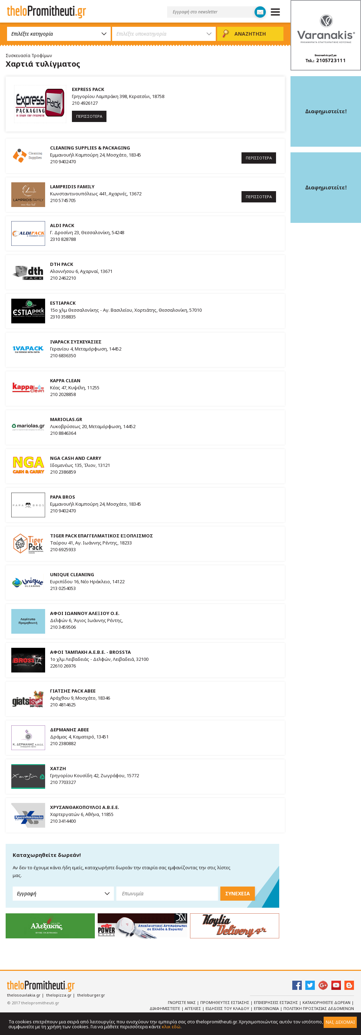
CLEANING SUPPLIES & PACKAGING (90, 148)
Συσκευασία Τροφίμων (29, 56)
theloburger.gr (91, 995)
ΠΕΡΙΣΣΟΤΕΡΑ (89, 116)
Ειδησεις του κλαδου (228, 1008)
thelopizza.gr (59, 995)
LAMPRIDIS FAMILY (72, 186)
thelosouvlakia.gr (24, 995)
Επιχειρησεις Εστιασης (276, 1002)
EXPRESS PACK (88, 89)
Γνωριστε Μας (182, 1002)
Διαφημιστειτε (165, 1008)
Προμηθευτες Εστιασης (225, 1002)
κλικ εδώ (171, 1026)
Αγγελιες (193, 1008)
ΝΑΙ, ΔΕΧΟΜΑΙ (340, 1022)
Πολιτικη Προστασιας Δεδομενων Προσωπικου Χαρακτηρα (308, 1011)
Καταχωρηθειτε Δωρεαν (326, 1002)
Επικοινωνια (267, 1008)
